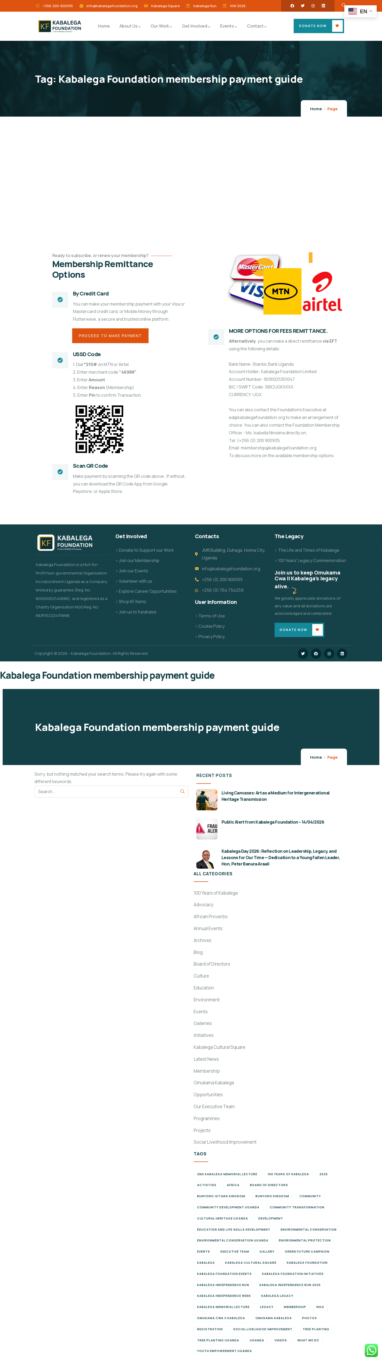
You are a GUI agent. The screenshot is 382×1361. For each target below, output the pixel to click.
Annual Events (208, 929)
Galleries (203, 1024)
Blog (198, 953)
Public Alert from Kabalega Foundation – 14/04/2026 (273, 822)
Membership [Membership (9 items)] (295, 1307)
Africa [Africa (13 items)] (233, 1186)
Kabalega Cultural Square (219, 1048)
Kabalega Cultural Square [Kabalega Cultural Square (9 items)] (250, 1263)
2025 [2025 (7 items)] (323, 1175)
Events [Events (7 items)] (203, 1252)
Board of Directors (212, 964)
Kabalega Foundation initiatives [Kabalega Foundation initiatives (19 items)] (293, 1274)
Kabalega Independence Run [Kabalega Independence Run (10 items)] (223, 1285)
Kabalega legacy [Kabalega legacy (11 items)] (277, 1296)
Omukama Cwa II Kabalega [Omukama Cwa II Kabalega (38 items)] (221, 1318)
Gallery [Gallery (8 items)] (267, 1252)
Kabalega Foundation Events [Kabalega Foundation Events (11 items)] (224, 1274)
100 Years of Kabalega (216, 893)
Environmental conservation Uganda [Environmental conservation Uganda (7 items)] (232, 1241)
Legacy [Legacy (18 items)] (267, 1307)
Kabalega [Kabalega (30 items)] (206, 1263)
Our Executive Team (214, 1107)
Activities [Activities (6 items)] (206, 1186)
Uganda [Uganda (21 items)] (257, 1341)
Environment (207, 1000)
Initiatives (204, 1036)
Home (316, 109)
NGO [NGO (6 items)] (320, 1307)
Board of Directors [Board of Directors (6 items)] (269, 1186)
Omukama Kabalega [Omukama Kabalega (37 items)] (273, 1318)
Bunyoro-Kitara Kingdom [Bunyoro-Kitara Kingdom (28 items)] (221, 1197)
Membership (207, 1071)
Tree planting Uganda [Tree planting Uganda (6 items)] (218, 1341)
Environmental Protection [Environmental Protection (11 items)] (305, 1241)
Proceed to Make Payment (111, 335)
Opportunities (208, 1095)
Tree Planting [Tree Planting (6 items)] (316, 1330)
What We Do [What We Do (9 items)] (308, 1341)
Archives (202, 941)
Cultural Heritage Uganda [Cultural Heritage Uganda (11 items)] (222, 1219)
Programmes (207, 1119)
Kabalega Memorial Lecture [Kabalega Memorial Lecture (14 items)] (223, 1307)
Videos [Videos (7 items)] (281, 1341)
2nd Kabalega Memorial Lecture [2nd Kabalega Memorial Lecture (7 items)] (227, 1175)
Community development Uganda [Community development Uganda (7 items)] (228, 1208)
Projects (202, 1131)
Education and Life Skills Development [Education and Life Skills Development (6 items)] (233, 1230)
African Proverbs (211, 917)
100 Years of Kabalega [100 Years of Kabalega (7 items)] (288, 1175)
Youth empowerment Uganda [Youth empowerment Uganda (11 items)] (224, 1351)
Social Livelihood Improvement (225, 1142)
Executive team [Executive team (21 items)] (234, 1252)
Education (204, 988)
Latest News (206, 1060)
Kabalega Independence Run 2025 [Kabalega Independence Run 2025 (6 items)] (290, 1285)
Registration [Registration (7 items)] (210, 1330)
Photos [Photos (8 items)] (309, 1318)
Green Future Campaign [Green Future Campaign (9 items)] (307, 1252)
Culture (201, 976)
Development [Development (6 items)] (270, 1219)
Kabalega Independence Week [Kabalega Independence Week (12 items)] (224, 1296)
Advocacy (204, 905)
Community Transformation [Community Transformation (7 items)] (297, 1208)
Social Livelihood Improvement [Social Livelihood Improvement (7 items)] (262, 1330)
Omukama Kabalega (214, 1083)
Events (201, 1012)
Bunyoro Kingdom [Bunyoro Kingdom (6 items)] (272, 1197)
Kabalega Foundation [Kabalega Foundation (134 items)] (307, 1263)
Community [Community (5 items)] (310, 1197)
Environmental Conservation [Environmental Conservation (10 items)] (309, 1230)
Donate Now (313, 26)
